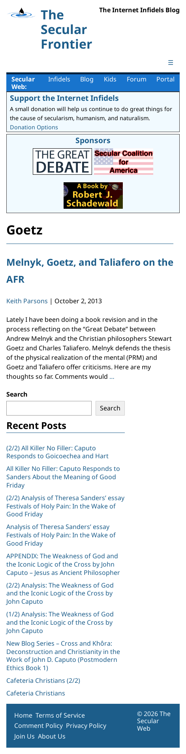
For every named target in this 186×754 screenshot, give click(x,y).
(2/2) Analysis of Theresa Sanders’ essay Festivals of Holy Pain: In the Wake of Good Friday (65, 506)
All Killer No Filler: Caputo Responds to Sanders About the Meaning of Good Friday (63, 476)
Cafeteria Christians (35, 693)
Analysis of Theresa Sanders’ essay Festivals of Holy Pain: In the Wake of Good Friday (61, 535)
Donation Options (34, 127)
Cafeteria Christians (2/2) (43, 680)
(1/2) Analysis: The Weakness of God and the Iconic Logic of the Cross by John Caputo (60, 622)
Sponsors (93, 140)
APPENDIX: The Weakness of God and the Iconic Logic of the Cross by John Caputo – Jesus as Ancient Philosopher (63, 564)
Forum (137, 79)
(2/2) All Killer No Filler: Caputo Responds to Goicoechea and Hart (57, 452)
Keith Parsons (27, 301)
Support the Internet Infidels (64, 98)
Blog (87, 79)
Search (17, 394)
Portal (165, 79)
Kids (110, 79)
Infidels (59, 79)
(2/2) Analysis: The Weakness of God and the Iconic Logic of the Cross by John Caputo (60, 593)
